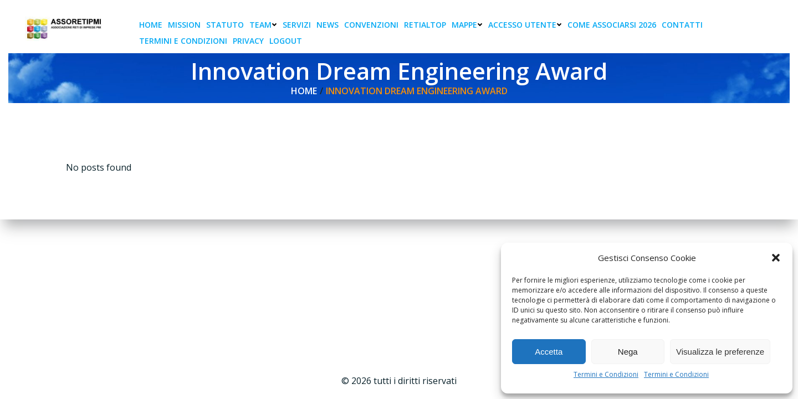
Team (263, 24)
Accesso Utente (525, 24)
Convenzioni (371, 24)
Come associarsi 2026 (611, 24)
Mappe (467, 24)
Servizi (297, 24)
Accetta (548, 351)
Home (150, 24)
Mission (184, 24)
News (327, 24)
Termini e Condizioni (606, 374)
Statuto (225, 24)
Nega (628, 351)
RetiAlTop (425, 24)
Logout (285, 40)
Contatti (682, 24)
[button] (775, 257)
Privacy (248, 40)
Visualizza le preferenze (720, 351)
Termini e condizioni (183, 40)
